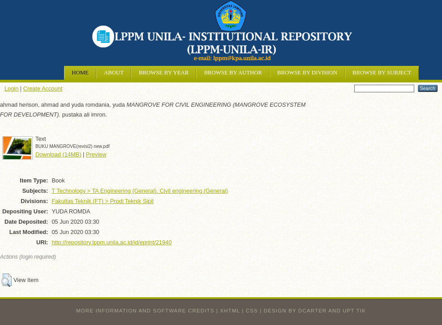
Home (80, 72)
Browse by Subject (381, 72)
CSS (252, 310)
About (114, 72)
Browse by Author (233, 72)
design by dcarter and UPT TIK (315, 310)
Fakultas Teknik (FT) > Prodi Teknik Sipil (102, 201)
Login (11, 88)
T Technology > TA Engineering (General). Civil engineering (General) (139, 190)
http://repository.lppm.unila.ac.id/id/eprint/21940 (111, 242)
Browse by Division (307, 72)
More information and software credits (145, 310)
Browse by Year (164, 72)
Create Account (43, 88)
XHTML (230, 310)
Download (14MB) (58, 154)
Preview (96, 154)
